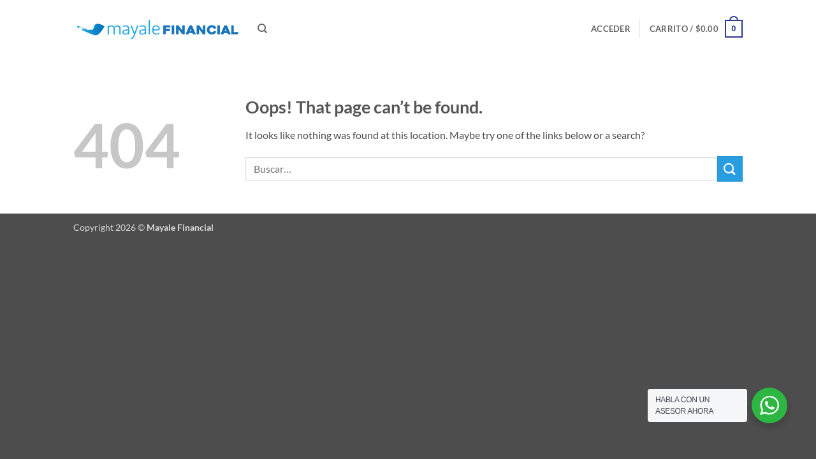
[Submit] (730, 168)
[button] (610, 28)
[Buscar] (262, 29)
